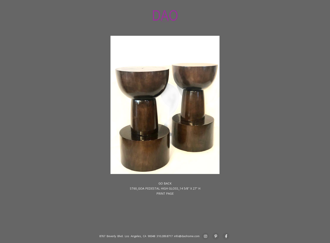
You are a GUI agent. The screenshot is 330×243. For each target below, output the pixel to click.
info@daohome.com (187, 236)
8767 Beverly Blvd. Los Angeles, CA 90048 (127, 236)
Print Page (165, 193)
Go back (165, 183)
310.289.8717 (165, 236)
